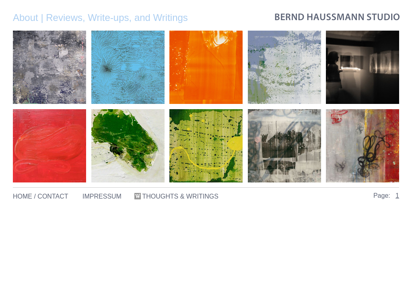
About (25, 17)
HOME (22, 196)
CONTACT (52, 196)
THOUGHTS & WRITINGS (177, 196)
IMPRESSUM (102, 196)
